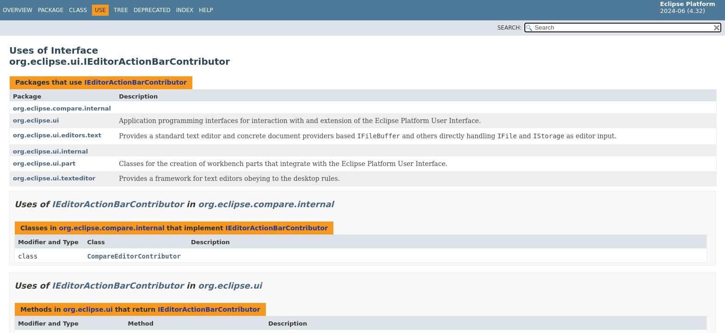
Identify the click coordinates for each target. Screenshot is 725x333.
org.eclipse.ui (36, 120)
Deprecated (152, 10)
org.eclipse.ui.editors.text (57, 135)
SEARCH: (510, 28)
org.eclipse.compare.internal (62, 108)
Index (185, 10)
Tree (121, 10)
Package (50, 10)
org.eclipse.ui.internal (50, 151)
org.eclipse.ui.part (44, 163)
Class (78, 10)
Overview (17, 10)
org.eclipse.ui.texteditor (54, 178)
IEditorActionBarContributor (135, 82)
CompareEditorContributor (134, 256)
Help (206, 10)
